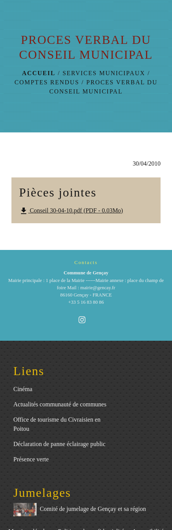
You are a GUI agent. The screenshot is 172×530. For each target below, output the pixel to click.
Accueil (39, 73)
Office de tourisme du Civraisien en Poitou (57, 424)
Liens (28, 371)
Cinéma (22, 389)
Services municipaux (104, 73)
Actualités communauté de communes (59, 404)
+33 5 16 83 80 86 (86, 302)
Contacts (86, 262)
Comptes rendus (46, 82)
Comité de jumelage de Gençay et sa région (79, 509)
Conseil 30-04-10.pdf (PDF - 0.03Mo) (71, 211)
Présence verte (31, 459)
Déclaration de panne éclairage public (59, 444)
